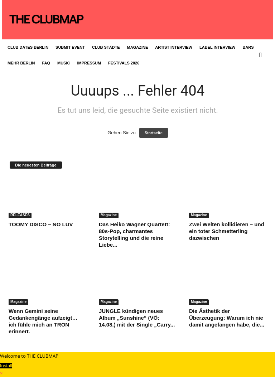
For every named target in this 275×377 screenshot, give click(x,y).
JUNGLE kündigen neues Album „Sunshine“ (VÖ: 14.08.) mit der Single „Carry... (137, 318)
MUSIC (63, 63)
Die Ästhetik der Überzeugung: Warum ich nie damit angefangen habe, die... (226, 318)
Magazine (109, 215)
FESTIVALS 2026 (123, 63)
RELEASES (20, 215)
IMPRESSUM (89, 63)
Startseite (154, 133)
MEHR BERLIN (21, 63)
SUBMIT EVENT (70, 47)
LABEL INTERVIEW (217, 47)
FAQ (46, 63)
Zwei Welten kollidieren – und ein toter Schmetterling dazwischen (226, 231)
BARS (248, 47)
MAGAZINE (137, 47)
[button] (262, 55)
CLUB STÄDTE (106, 47)
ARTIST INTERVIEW (173, 47)
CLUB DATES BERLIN (28, 47)
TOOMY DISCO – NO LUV (41, 224)
